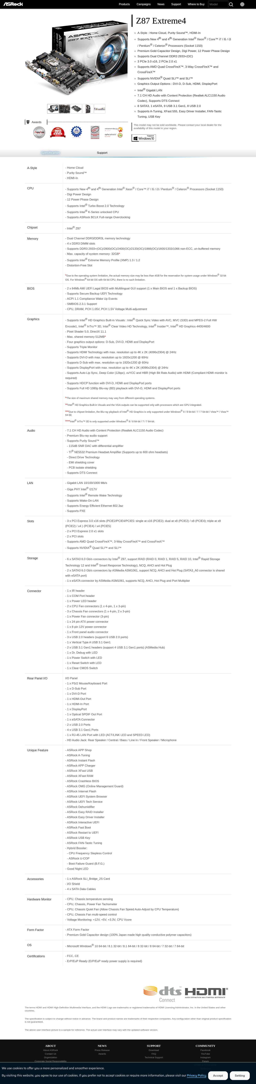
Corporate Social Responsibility (50, 1061)
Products (124, 4)
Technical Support (154, 1057)
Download (154, 1050)
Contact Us (50, 1054)
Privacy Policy (196, 1075)
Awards (102, 1054)
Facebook (205, 1050)
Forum (205, 1061)
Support (176, 4)
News (161, 4)
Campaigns (144, 4)
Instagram (205, 1057)
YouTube (205, 1054)
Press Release (102, 1050)
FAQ (153, 1054)
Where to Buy (196, 4)
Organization (50, 1057)
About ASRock (50, 1050)
